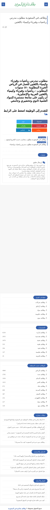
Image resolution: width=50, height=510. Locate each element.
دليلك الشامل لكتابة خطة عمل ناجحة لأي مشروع (30, 492)
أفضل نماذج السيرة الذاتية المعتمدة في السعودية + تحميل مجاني (26, 428)
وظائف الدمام (40, 374)
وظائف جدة (41, 370)
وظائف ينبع (41, 401)
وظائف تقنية (41, 336)
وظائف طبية (41, 340)
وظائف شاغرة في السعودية (17, 504)
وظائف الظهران (40, 394)
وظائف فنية (41, 344)
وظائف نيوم (41, 314)
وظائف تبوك (41, 398)
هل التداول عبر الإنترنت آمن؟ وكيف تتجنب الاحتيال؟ (29, 467)
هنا (46, 114)
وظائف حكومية (40, 310)
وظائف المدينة (40, 386)
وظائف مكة (41, 382)
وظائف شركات (40, 298)
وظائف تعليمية (40, 348)
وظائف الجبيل (40, 390)
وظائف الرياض (40, 366)
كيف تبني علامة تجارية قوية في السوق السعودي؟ (30, 496)
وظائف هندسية (40, 332)
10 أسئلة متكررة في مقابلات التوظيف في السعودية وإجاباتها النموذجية (24, 415)
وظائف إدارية (40, 328)
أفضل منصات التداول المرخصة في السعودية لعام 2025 (29, 455)
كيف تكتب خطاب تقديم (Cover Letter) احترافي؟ (31, 419)
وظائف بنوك (41, 306)
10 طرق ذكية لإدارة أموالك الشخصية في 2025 (31, 481)
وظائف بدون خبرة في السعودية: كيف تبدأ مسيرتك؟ (30, 438)
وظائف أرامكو (40, 302)
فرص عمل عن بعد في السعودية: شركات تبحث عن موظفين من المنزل (26, 433)
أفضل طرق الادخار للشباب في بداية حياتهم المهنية (30, 488)
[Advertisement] (25, 53)
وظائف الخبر (41, 378)
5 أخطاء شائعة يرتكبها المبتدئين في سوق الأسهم (30, 459)
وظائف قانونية (40, 352)
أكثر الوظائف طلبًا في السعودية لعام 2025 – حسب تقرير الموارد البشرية (26, 424)
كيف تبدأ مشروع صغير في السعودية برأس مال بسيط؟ (29, 485)
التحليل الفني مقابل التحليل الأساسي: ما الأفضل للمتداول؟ (27, 463)
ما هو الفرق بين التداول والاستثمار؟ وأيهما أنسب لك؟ (29, 452)
